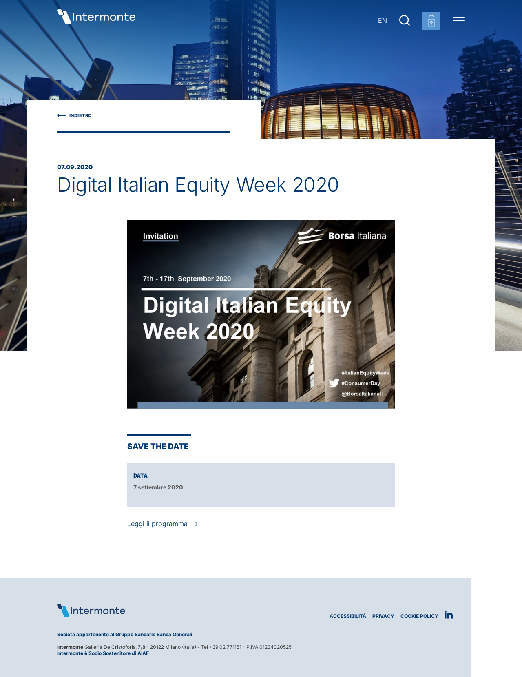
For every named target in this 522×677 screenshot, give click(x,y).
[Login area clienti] (431, 21)
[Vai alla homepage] (96, 20)
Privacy (383, 616)
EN (382, 20)
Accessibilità (348, 616)
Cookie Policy (419, 616)
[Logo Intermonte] (156, 610)
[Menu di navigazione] (459, 20)
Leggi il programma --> (162, 524)
